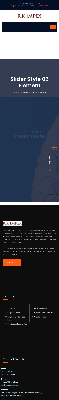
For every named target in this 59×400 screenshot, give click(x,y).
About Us (11, 309)
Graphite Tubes (40, 317)
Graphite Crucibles (14, 313)
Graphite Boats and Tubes (44, 313)
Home (16, 92)
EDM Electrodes (40, 309)
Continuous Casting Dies (17, 324)
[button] (53, 147)
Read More (12, 262)
